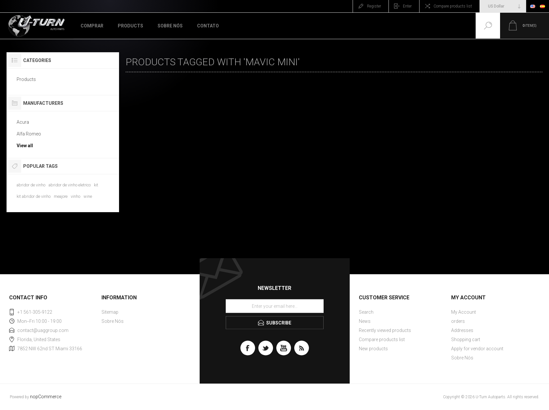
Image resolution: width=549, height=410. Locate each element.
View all (25, 145)
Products (26, 79)
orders (458, 321)
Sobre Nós (112, 321)
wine (88, 196)
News (365, 321)
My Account (463, 312)
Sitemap (109, 312)
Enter (407, 6)
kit (96, 184)
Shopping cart (465, 339)
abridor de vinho (31, 184)
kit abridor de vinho (34, 196)
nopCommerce (45, 397)
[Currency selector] (503, 6)
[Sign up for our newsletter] (275, 306)
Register (374, 6)
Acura (23, 122)
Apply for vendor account (477, 348)
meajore (61, 196)
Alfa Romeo (29, 133)
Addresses (462, 330)
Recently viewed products (385, 330)
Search (366, 312)
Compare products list (453, 6)
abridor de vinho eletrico (70, 184)
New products (373, 348)
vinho (75, 196)
